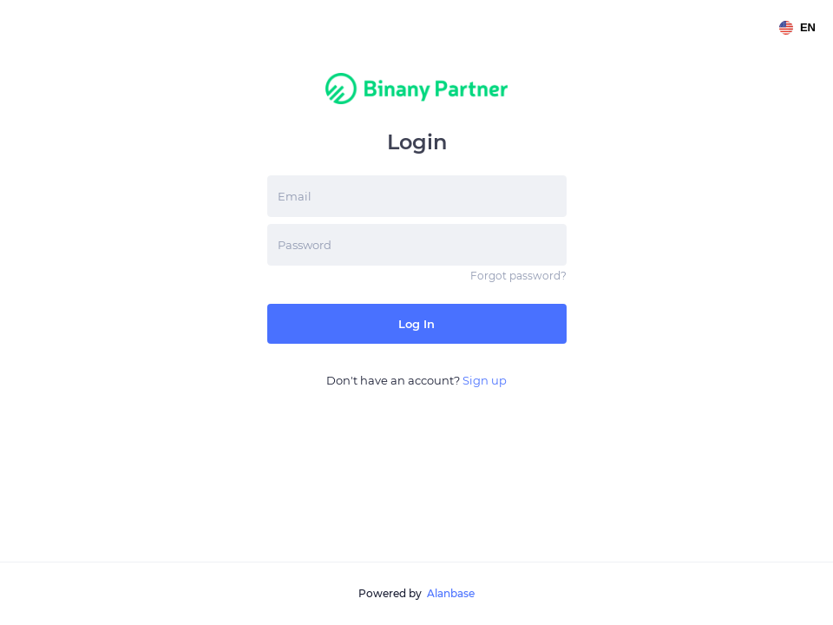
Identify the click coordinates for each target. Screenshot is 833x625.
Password (304, 245)
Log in (416, 324)
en (797, 28)
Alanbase (451, 593)
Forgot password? (518, 275)
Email (295, 196)
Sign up (484, 380)
